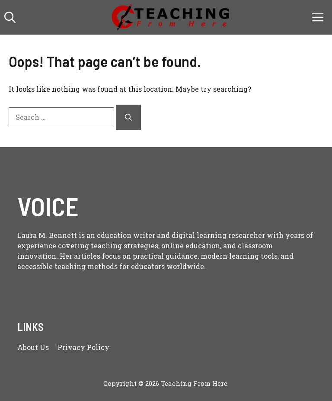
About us (33, 347)
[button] (10, 17)
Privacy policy (83, 347)
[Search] (128, 117)
